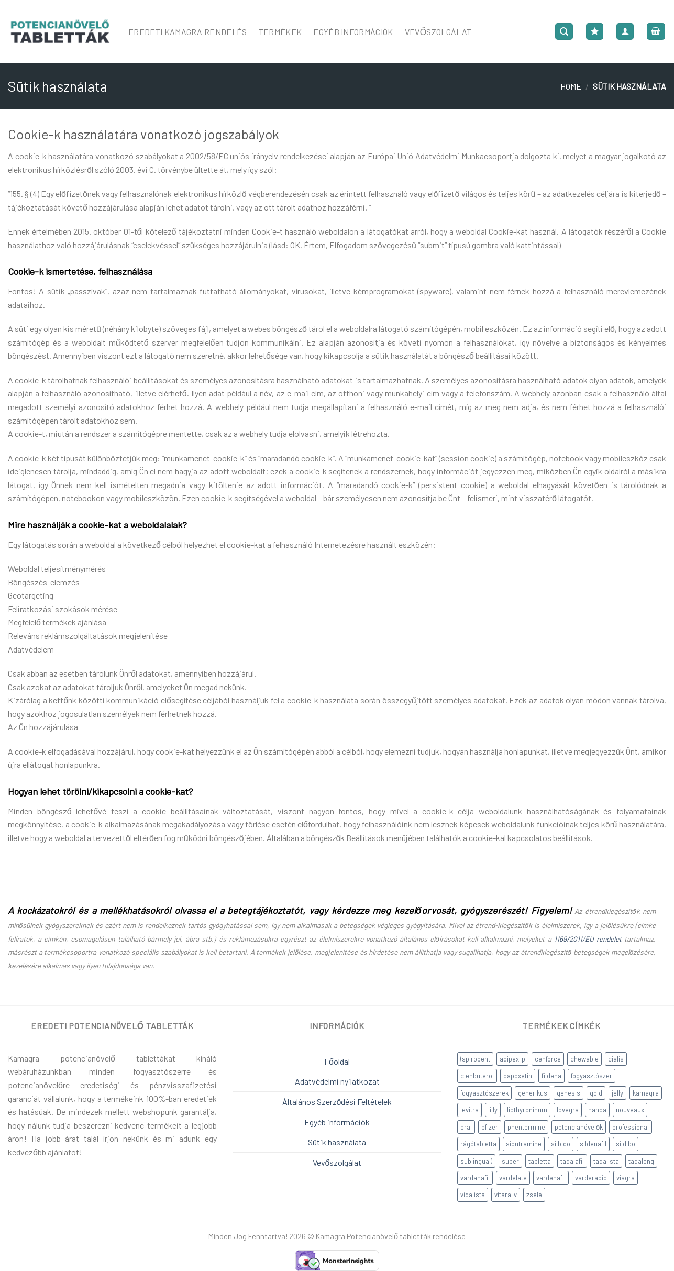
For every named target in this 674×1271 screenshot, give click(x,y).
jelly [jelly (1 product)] (617, 1093)
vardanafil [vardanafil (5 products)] (475, 1178)
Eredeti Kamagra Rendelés (187, 32)
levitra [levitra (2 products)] (469, 1110)
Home (570, 86)
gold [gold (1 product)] (596, 1093)
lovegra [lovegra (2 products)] (568, 1110)
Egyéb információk (337, 1122)
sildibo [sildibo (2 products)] (625, 1144)
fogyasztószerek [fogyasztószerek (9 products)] (484, 1093)
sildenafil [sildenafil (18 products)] (593, 1144)
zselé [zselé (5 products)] (534, 1194)
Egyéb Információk (353, 32)
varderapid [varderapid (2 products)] (591, 1178)
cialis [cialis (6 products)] (616, 1059)
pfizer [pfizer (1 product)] (489, 1127)
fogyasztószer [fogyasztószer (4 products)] (591, 1075)
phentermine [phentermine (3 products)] (526, 1127)
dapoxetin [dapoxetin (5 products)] (517, 1075)
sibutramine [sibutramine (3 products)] (524, 1144)
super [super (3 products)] (510, 1161)
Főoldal (337, 1061)
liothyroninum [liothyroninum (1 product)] (527, 1110)
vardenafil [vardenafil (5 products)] (551, 1178)
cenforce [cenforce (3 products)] (548, 1059)
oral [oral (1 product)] (466, 1127)
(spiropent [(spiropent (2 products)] (475, 1059)
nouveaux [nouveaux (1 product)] (630, 1110)
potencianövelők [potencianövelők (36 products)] (579, 1127)
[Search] (564, 31)
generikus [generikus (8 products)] (532, 1093)
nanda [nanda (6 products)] (597, 1110)
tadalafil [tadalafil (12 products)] (572, 1161)
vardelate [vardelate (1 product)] (513, 1178)
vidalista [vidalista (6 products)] (472, 1194)
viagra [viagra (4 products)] (625, 1178)
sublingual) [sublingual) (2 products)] (476, 1161)
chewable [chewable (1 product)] (584, 1059)
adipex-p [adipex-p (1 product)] (512, 1059)
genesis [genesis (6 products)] (568, 1093)
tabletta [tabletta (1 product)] (539, 1161)
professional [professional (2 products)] (630, 1127)
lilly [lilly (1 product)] (493, 1110)
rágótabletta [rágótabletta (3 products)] (478, 1144)
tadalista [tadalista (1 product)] (606, 1161)
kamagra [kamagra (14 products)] (646, 1093)
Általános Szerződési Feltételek (337, 1102)
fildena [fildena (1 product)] (551, 1075)
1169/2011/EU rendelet (588, 938)
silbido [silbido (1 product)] (560, 1144)
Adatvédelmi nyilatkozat (337, 1081)
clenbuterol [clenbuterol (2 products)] (477, 1075)
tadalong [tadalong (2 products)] (641, 1161)
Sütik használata (337, 1142)
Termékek (280, 32)
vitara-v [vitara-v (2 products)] (505, 1194)
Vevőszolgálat (438, 32)
